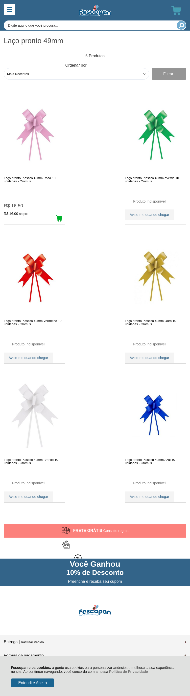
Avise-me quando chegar (89, 214)
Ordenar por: (76, 65)
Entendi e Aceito (32, 683)
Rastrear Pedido (32, 514)
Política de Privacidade (128, 672)
